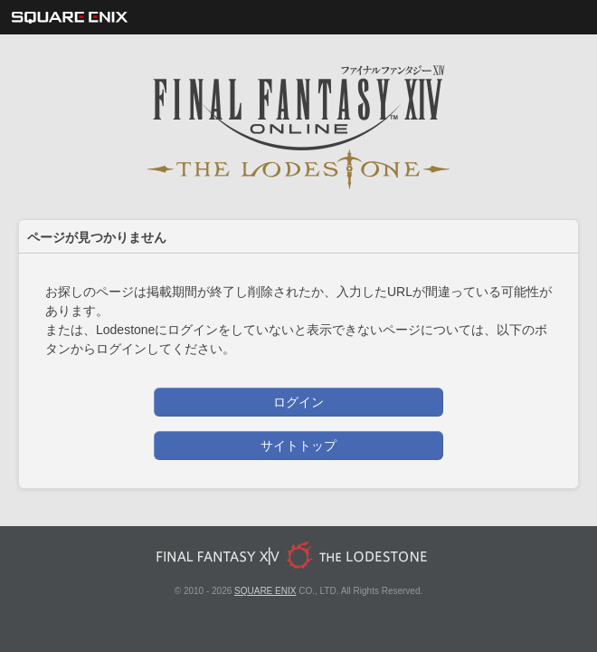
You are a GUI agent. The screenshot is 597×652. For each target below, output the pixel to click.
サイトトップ (298, 445)
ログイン (298, 402)
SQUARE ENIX (265, 591)
